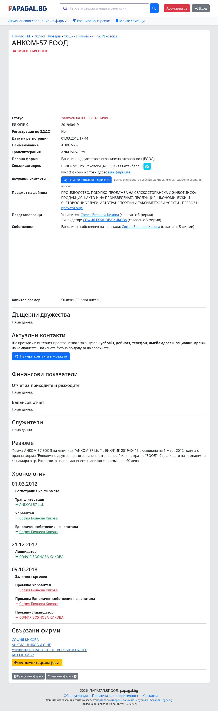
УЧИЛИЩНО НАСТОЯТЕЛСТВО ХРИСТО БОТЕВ (49, 650)
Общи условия (76, 695)
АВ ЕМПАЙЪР (23, 655)
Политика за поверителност (115, 695)
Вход (201, 8)
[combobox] (104, 8)
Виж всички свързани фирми (37, 663)
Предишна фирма (28, 676)
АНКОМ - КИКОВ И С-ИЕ (31, 644)
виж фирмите (119, 172)
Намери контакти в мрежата (86, 180)
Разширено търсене (91, 21)
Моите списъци (130, 21)
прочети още (72, 208)
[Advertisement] (115, 83)
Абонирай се (176, 8)
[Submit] (65, 8)
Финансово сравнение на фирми (38, 21)
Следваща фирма (62, 676)
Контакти (150, 695)
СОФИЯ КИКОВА (25, 639)
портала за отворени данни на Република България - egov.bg (134, 700)
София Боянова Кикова (99, 214)
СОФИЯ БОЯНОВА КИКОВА (105, 219)
